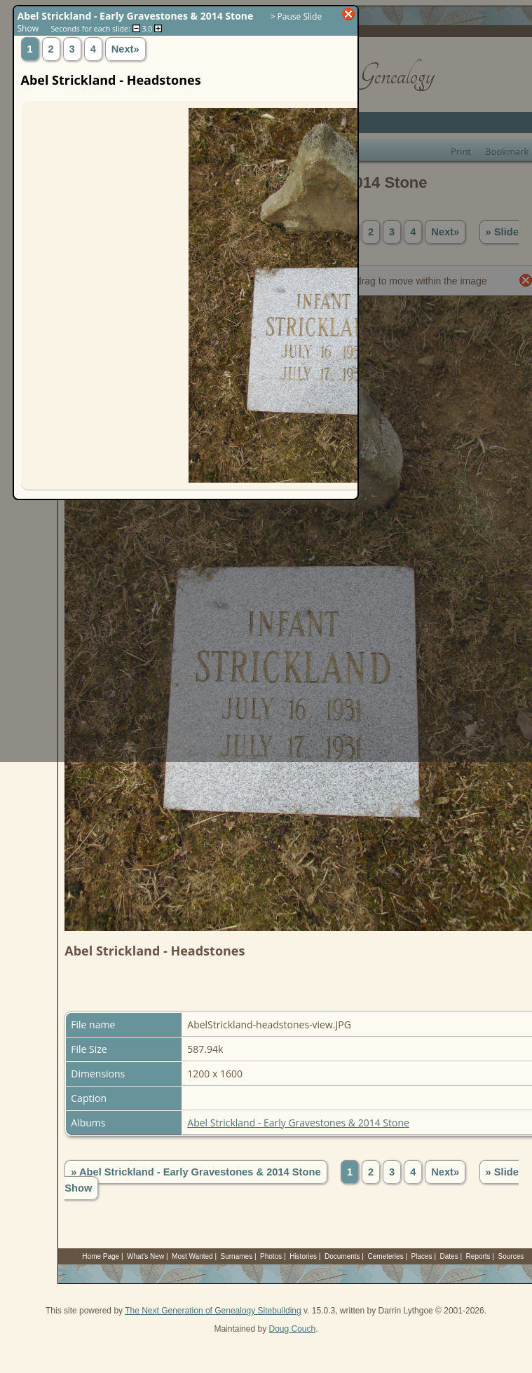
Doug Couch (291, 1329)
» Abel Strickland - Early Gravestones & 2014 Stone (195, 1172)
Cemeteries (386, 1256)
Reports (478, 1256)
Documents (342, 1256)
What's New (145, 1256)
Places (421, 1256)
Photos (271, 1256)
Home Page (100, 1256)
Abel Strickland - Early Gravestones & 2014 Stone (298, 1122)
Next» (445, 1172)
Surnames (237, 1256)
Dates (449, 1256)
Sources (511, 1256)
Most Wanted (192, 1256)
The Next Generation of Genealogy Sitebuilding (213, 1311)
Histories (303, 1256)
